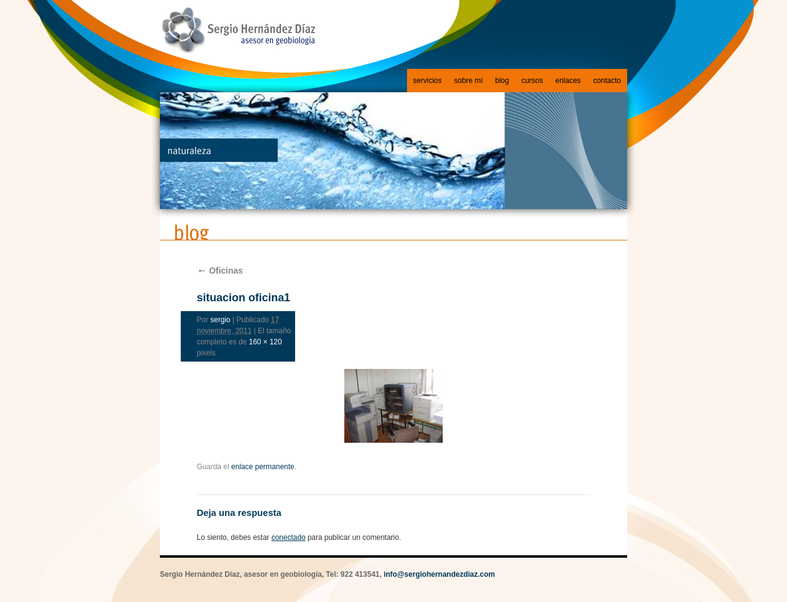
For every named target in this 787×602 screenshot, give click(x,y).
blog (502, 80)
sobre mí (468, 80)
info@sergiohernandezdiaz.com (439, 574)
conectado (288, 537)
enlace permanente (263, 466)
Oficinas (220, 270)
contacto (607, 80)
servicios (427, 80)
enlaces (567, 80)
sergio (220, 319)
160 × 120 (265, 342)
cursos (532, 80)
